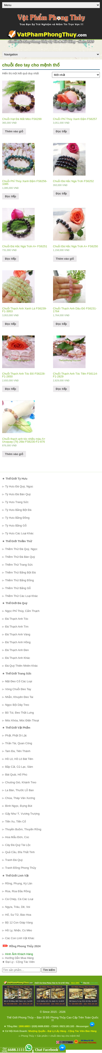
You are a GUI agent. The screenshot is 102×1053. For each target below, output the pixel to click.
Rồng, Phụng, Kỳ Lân (18, 883)
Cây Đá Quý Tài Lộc (18, 845)
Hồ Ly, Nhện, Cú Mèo (18, 930)
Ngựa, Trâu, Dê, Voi (17, 907)
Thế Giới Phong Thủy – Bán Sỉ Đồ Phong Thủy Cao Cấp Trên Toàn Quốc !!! (52, 1019)
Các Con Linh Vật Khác (19, 938)
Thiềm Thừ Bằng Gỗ (18, 588)
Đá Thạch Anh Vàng (17, 634)
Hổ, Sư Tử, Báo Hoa (18, 914)
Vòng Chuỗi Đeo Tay (18, 689)
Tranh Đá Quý (14, 860)
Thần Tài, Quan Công (18, 743)
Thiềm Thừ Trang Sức (19, 564)
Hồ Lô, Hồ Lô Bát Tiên (19, 759)
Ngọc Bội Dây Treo (17, 704)
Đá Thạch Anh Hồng (18, 642)
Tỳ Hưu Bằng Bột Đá (18, 510)
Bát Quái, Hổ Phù (16, 774)
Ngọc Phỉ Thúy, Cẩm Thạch (22, 611)
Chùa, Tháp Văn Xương (20, 798)
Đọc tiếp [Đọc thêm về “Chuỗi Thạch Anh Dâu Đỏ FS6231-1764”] (61, 324)
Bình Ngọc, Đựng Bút (18, 805)
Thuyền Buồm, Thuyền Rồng (23, 829)
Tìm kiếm (49, 970)
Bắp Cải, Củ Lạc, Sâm (19, 766)
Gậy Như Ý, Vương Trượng (22, 813)
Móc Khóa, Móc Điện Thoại (22, 720)
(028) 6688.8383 (40, 1026)
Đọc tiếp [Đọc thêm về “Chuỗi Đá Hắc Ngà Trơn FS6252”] (61, 193)
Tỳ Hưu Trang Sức (16, 502)
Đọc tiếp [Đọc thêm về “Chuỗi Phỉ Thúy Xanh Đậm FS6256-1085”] (10, 196)
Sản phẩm (42, 1036)
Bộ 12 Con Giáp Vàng (19, 922)
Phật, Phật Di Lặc (16, 735)
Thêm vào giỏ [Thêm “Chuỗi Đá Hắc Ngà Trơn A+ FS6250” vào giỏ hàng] (65, 258)
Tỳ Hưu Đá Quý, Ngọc (19, 486)
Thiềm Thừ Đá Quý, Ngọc (21, 549)
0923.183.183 (67, 1026)
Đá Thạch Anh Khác (17, 657)
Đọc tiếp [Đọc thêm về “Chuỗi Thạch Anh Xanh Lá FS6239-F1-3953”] (10, 324)
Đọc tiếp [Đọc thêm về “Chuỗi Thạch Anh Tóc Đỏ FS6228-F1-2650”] (10, 388)
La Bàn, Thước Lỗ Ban (19, 790)
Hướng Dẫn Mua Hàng (19, 958)
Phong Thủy (27, 1036)
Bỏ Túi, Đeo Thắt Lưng (19, 712)
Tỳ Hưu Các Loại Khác (19, 533)
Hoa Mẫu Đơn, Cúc (17, 837)
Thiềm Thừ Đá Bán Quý (20, 556)
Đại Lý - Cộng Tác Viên (20, 961)
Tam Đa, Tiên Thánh (17, 751)
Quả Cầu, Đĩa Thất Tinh (20, 852)
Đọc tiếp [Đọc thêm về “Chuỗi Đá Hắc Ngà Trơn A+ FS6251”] (10, 258)
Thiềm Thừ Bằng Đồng (19, 580)
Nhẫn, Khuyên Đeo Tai (19, 697)
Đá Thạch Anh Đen (17, 650)
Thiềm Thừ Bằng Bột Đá (20, 572)
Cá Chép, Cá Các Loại (19, 899)
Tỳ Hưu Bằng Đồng (17, 517)
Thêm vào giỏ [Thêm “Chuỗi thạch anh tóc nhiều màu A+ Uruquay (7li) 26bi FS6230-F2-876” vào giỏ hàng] (14, 454)
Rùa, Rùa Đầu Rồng (18, 891)
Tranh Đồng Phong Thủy (20, 867)
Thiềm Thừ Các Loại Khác (21, 596)
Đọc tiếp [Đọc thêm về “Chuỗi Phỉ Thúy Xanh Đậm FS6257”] (61, 131)
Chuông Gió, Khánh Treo (20, 782)
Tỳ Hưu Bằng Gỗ (15, 525)
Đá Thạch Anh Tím (17, 626)
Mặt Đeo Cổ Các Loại (18, 681)
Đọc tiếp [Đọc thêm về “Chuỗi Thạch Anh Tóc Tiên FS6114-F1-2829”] (61, 388)
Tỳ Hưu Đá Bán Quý (18, 494)
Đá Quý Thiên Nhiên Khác (21, 665)
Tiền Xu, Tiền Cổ (15, 821)
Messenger (85, 1026)
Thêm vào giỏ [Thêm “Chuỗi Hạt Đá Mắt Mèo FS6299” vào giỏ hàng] (14, 131)
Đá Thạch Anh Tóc (16, 618)
